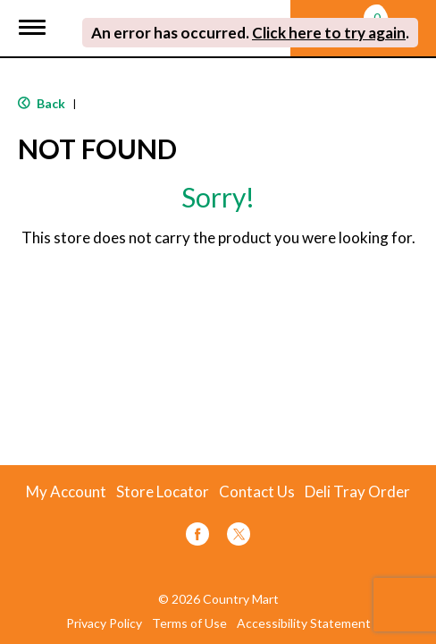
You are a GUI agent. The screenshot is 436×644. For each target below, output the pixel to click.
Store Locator (162, 492)
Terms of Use (189, 623)
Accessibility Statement (304, 623)
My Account (66, 492)
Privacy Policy (104, 623)
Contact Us (257, 492)
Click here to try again (329, 32)
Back (41, 103)
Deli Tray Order (357, 492)
